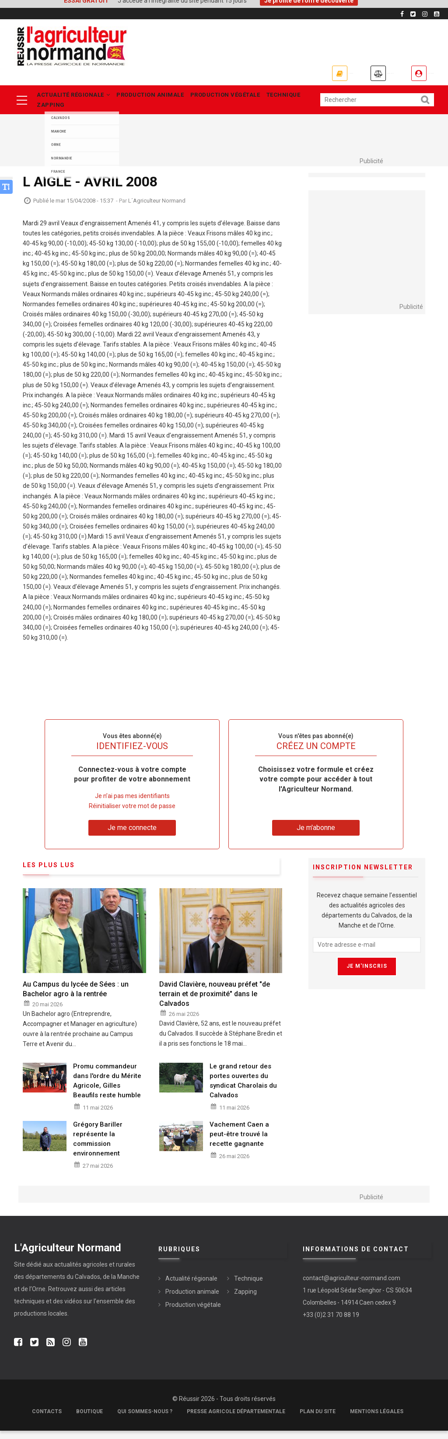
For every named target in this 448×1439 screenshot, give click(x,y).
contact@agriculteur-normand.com (351, 1285)
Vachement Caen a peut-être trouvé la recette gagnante (239, 1141)
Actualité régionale (75, 97)
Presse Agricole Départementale (236, 1420)
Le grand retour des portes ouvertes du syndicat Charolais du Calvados (243, 1088)
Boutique (89, 1420)
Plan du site (318, 1420)
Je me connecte (409, 73)
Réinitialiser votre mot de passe (132, 813)
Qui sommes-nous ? (144, 1420)
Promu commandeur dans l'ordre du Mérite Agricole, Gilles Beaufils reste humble (107, 1088)
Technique (305, 97)
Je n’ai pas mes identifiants (132, 803)
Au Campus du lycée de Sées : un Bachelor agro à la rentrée (76, 997)
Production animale (158, 97)
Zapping (52, 111)
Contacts (47, 1420)
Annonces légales (317, 73)
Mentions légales (376, 1420)
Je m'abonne (231, 73)
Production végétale (240, 97)
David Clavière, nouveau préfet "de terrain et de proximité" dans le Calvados (214, 1001)
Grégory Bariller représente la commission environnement (97, 1146)
